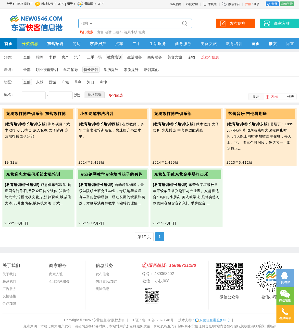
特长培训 (91, 70)
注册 (248, 4)
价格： (9, 94)
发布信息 (211, 57)
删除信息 (102, 289)
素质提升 (131, 70)
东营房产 (98, 44)
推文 (273, 44)
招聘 (39, 57)
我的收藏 (192, 4)
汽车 (119, 44)
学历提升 (111, 70)
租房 (141, 32)
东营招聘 (55, 44)
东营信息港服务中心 (212, 320)
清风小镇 (130, 32)
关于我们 (9, 274)
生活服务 (158, 44)
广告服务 (9, 289)
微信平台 (234, 4)
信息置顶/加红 (106, 281)
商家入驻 (56, 274)
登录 (256, 4)
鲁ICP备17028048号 (158, 320)
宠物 (191, 57)
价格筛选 (94, 95)
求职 (52, 57)
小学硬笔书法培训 (96, 114)
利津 (103, 82)
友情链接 (9, 296)
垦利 (78, 82)
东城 (39, 82)
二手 (136, 44)
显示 (256, 96)
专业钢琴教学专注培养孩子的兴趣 (111, 174)
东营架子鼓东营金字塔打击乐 (181, 174)
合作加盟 (9, 303)
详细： (9, 70)
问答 (290, 44)
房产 (65, 57)
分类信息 (30, 44)
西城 (52, 82)
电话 (108, 32)
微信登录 (287, 4)
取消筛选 (116, 95)
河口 (90, 82)
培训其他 (151, 70)
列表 (290, 96)
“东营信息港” (101, 320)
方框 (274, 96)
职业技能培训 (47, 70)
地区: (8, 82)
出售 (100, 32)
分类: (8, 57)
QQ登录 (272, 4)
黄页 (255, 44)
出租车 (117, 32)
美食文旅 (208, 44)
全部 (27, 57)
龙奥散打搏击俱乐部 (173, 114)
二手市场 (94, 57)
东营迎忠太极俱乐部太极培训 (33, 174)
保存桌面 (175, 4)
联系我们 (9, 281)
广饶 (65, 82)
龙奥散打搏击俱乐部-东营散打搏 (36, 114)
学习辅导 (70, 70)
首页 (8, 44)
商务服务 (183, 44)
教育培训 (234, 44)
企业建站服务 (59, 281)
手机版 (210, 4)
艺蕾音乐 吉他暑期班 (247, 114)
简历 (77, 44)
